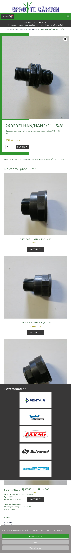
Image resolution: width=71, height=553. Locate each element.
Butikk (10, 29)
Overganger (33, 29)
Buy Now (22, 147)
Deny (35, 542)
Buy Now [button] (35, 249)
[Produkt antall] (10, 147)
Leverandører (9, 525)
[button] (68, 16)
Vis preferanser (36, 548)
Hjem (3, 29)
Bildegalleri (9, 522)
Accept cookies (35, 536)
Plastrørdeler (20, 29)
